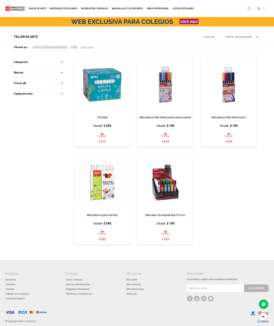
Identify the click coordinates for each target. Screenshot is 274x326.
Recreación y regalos (94, 8)
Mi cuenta (132, 279)
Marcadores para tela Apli (102, 215)
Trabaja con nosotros (17, 293)
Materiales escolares (63, 8)
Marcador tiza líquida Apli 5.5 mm (165, 215)
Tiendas (9, 289)
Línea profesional (158, 8)
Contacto (10, 284)
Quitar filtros (87, 47)
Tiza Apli (102, 117)
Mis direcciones (135, 289)
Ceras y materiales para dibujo (50, 47)
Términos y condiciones (79, 293)
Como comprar (74, 279)
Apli (75, 47)
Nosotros (10, 279)
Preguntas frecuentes (77, 289)
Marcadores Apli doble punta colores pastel (165, 117)
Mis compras (134, 284)
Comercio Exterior (15, 298)
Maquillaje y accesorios (127, 8)
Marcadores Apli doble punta (228, 117)
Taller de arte (37, 8)
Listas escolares (183, 8)
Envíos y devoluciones (78, 284)
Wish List (132, 293)
